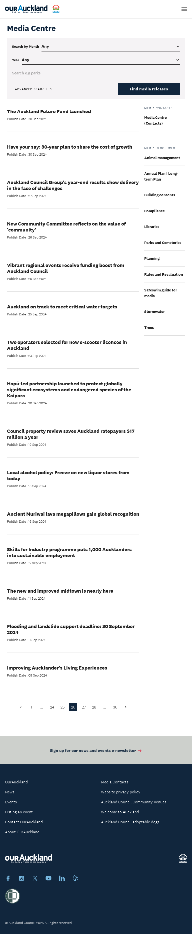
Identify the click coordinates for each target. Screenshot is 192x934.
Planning (152, 258)
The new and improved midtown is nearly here (60, 591)
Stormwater (154, 311)
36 (115, 707)
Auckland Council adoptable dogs (130, 822)
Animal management (162, 157)
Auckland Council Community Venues (133, 802)
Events (11, 802)
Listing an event (19, 812)
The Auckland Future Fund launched (49, 111)
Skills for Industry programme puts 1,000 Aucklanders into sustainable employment (69, 552)
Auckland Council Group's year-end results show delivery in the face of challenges (73, 185)
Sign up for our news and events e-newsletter (96, 751)
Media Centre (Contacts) (155, 120)
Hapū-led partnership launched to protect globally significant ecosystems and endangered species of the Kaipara (69, 390)
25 (62, 707)
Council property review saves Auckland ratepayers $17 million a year (70, 434)
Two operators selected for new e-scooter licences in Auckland (67, 345)
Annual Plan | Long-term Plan (161, 176)
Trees (149, 327)
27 (84, 707)
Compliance (154, 211)
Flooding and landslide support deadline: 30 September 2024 (71, 629)
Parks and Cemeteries (162, 242)
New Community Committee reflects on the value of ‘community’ (66, 227)
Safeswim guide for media (160, 293)
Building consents (159, 195)
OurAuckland (16, 782)
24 (52, 707)
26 (73, 707)
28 (94, 707)
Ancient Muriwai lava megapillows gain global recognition (73, 514)
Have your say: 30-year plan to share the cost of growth (69, 147)
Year (15, 60)
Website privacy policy (120, 792)
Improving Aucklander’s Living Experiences (57, 668)
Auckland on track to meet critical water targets (62, 307)
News (9, 792)
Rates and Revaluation (163, 274)
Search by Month (25, 46)
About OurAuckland (22, 832)
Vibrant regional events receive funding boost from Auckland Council (65, 268)
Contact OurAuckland (24, 822)
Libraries (151, 226)
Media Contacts (114, 782)
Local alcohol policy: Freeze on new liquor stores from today (68, 475)
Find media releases (149, 89)
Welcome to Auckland (120, 812)
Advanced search (34, 89)
